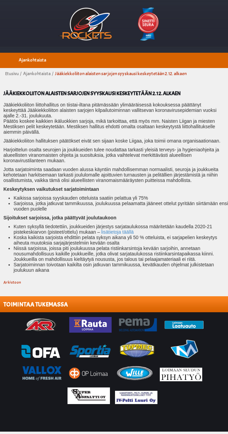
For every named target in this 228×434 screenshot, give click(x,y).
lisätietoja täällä (117, 232)
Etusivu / (13, 74)
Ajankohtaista (32, 60)
